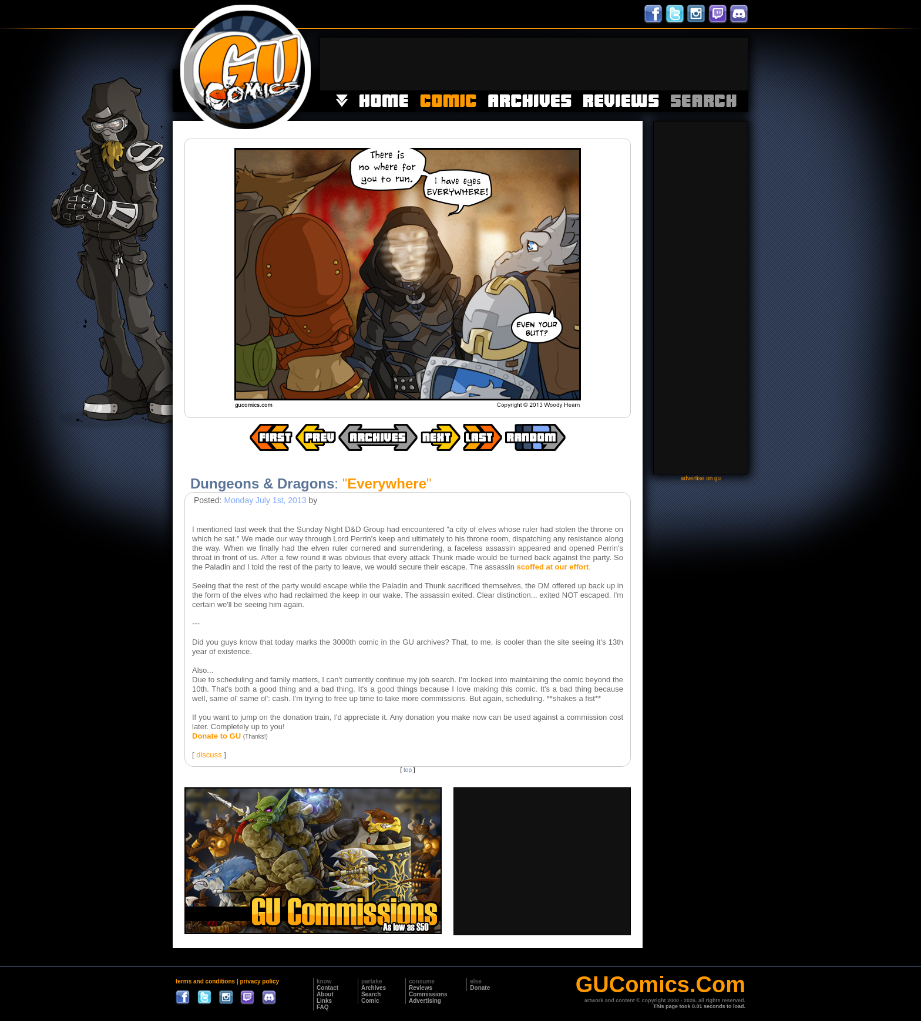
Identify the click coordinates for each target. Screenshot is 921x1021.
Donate (480, 988)
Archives (373, 988)
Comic (370, 1001)
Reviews (420, 988)
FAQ (323, 1007)
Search (371, 994)
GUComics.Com (660, 984)
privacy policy (259, 981)
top (408, 770)
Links (324, 1001)
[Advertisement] (534, 64)
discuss (208, 754)
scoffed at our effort (553, 566)
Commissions (428, 994)
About (325, 994)
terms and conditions (205, 981)
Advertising (425, 1001)
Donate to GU (216, 736)
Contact (327, 988)
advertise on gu (701, 478)
